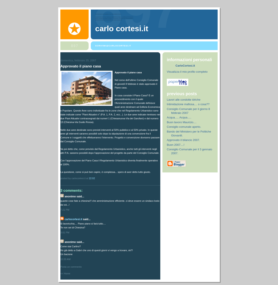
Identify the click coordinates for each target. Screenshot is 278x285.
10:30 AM (65, 259)
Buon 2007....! (175, 144)
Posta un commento (71, 266)
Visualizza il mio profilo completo (187, 71)
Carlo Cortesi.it (121, 28)
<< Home (65, 273)
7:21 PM (64, 209)
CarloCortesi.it (73, 219)
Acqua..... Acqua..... (179, 117)
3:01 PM (64, 232)
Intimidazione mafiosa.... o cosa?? (188, 104)
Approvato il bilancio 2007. (183, 140)
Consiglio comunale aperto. (184, 126)
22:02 (92, 178)
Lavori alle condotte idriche (183, 99)
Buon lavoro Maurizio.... (182, 122)
